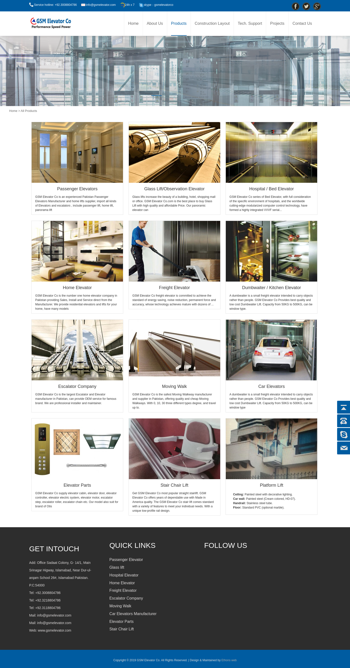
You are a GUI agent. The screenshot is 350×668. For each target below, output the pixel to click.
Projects (277, 23)
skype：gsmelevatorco (158, 5)
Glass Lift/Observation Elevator (174, 188)
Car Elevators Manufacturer (133, 614)
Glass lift (116, 567)
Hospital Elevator (124, 575)
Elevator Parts (77, 485)
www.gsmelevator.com (54, 630)
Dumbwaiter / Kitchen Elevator (271, 287)
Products (179, 23)
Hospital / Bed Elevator (271, 188)
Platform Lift (271, 485)
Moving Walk (174, 386)
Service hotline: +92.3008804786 (55, 5)
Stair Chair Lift (174, 485)
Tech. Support (250, 23)
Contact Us (302, 23)
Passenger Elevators (77, 188)
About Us (155, 23)
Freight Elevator (174, 287)
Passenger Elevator (126, 560)
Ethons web (229, 660)
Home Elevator (77, 287)
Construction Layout (212, 23)
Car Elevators (271, 386)
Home (133, 23)
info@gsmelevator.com (101, 5)
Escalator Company (77, 386)
